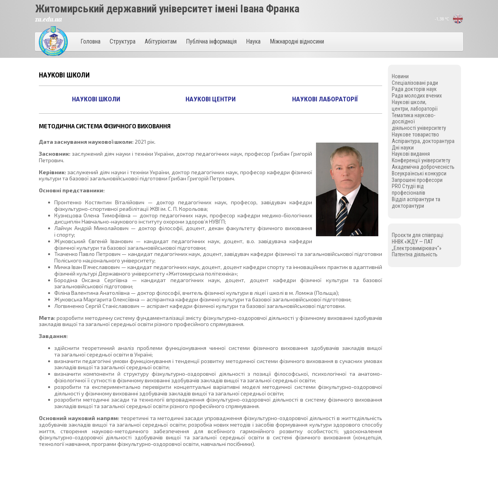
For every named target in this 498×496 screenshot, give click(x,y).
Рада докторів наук (414, 89)
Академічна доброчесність (423, 167)
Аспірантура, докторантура (423, 141)
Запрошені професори (417, 180)
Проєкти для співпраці (417, 235)
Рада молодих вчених (417, 95)
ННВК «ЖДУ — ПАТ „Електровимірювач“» (416, 245)
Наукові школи (96, 99)
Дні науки (403, 148)
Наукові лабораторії (325, 99)
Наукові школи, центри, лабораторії (415, 105)
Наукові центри (210, 99)
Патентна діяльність (415, 254)
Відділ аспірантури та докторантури (416, 202)
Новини (400, 76)
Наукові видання (411, 154)
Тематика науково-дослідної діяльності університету (419, 121)
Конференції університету (421, 160)
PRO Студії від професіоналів (408, 189)
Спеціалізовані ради (415, 83)
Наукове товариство (415, 134)
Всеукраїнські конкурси (419, 173)
